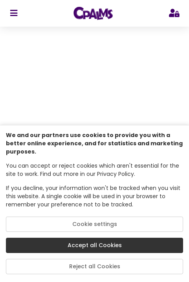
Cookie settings (94, 224)
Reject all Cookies (94, 266)
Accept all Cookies (95, 245)
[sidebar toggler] (14, 13)
